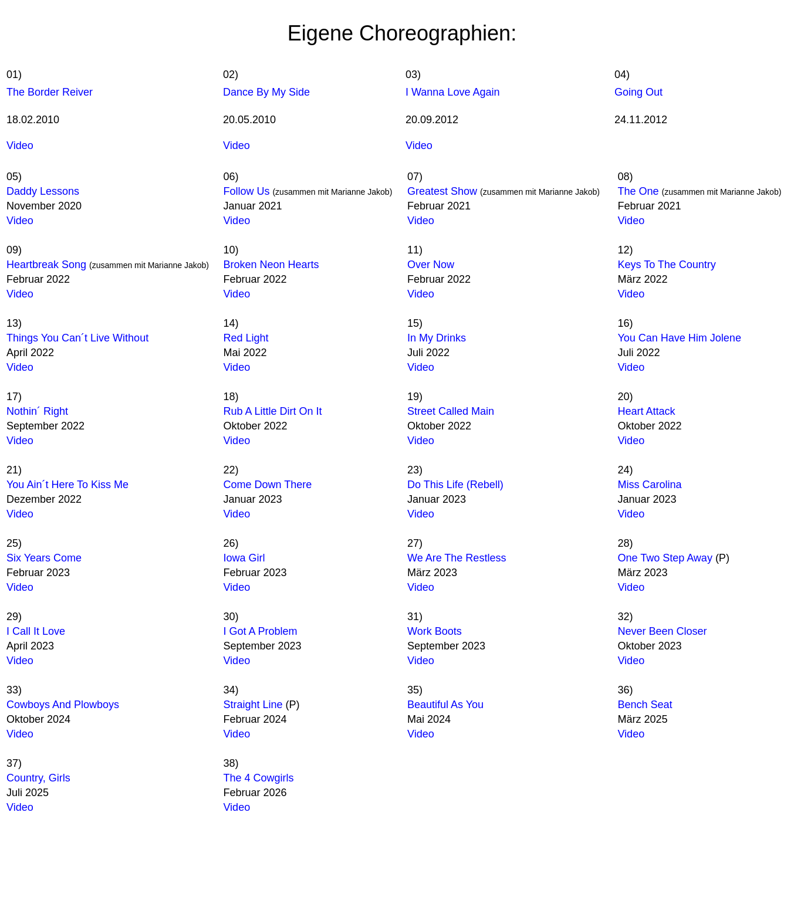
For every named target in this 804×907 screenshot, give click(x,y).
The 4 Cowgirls (258, 778)
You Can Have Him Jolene (679, 338)
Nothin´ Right (37, 411)
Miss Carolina (649, 484)
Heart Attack (646, 411)
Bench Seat (644, 704)
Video (19, 145)
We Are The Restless (456, 558)
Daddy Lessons (42, 191)
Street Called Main (450, 411)
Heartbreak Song (47, 264)
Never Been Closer (662, 631)
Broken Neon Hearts (271, 264)
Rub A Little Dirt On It (272, 411)
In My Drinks (436, 338)
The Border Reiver (49, 92)
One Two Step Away (664, 558)
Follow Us (247, 191)
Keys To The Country (666, 264)
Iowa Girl (244, 558)
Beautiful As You (445, 704)
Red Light (245, 338)
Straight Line (252, 704)
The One (637, 191)
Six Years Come (44, 558)
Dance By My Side (266, 92)
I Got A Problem (260, 631)
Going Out (638, 92)
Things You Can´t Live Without (77, 338)
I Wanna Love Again (452, 92)
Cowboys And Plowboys (62, 704)
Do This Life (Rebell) (455, 484)
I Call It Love (35, 631)
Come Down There (267, 484)
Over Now (430, 264)
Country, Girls (38, 778)
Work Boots (434, 631)
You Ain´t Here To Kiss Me (67, 484)
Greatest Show (442, 191)
